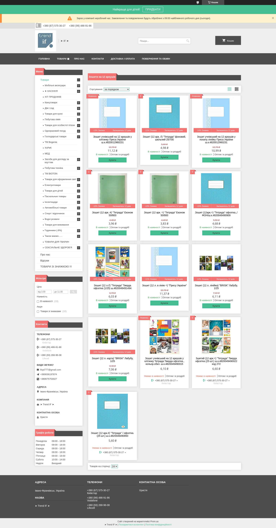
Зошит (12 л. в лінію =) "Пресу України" (164, 285)
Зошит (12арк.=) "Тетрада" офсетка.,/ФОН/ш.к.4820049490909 (216, 214)
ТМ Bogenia (51, 142)
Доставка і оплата (123, 58)
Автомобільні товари (56, 207)
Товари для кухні (53, 113)
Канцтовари (51, 102)
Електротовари (53, 185)
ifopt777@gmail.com (50, 369)
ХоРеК (48, 147)
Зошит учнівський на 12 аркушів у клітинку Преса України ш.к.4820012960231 (112, 139)
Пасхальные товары (55, 196)
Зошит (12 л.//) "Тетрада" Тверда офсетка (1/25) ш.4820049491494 (112, 287)
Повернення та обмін (156, 58)
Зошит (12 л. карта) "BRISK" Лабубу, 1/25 (112, 360)
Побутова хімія (52, 119)
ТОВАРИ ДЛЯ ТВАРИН (57, 241)
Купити (112, 160)
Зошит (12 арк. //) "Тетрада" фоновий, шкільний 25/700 (164, 138)
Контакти (98, 58)
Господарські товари (55, 136)
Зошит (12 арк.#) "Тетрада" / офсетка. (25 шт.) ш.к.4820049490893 (112, 434)
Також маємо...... (53, 236)
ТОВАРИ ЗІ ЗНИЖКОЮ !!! (56, 266)
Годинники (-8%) (53, 230)
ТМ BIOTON (51, 173)
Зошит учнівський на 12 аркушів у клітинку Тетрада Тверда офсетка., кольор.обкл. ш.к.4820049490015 (164, 361)
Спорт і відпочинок (54, 213)
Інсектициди (51, 202)
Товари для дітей (54, 190)
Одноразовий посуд (55, 130)
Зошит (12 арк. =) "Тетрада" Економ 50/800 (164, 214)
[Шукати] (188, 41)
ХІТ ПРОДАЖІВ (53, 96)
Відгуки (44, 260)
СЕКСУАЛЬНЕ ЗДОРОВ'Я (58, 247)
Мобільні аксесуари (55, 85)
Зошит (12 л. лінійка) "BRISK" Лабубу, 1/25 (216, 287)
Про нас (79, 58)
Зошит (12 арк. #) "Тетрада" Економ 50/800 (112, 214)
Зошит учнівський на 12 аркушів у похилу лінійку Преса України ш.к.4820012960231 (216, 139)
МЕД (47, 153)
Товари (61, 58)
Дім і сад (49, 108)
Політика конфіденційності (159, 524)
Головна (44, 58)
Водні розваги (52, 219)
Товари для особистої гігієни (60, 125)
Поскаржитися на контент (131, 524)
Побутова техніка (54, 168)
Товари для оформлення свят (60, 179)
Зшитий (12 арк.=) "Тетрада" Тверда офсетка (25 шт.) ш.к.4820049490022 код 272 (216, 361)
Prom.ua (154, 521)
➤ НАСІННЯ (51, 91)
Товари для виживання (57, 224)
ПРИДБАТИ (152, 9)
